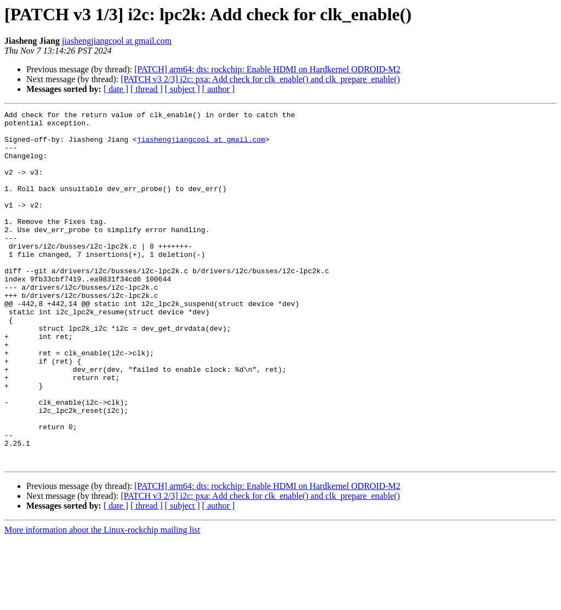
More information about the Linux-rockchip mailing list (102, 600)
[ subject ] (182, 89)
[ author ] (218, 89)
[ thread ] (146, 89)
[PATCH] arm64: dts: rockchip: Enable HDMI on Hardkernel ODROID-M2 (267, 69)
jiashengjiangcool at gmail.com (116, 40)
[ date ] (116, 89)
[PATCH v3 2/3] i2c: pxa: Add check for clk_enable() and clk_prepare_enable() (260, 79)
